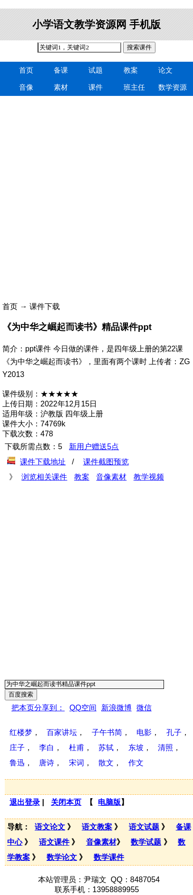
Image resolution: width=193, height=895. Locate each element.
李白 (46, 748)
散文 (106, 763)
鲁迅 (17, 763)
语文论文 (50, 827)
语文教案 (97, 827)
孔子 (174, 732)
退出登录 (25, 802)
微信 (144, 708)
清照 (165, 748)
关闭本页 (66, 802)
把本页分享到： (38, 708)
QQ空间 (82, 708)
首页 (26, 70)
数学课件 (109, 857)
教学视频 (149, 477)
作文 (136, 763)
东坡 (136, 748)
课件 (95, 87)
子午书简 (107, 732)
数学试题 (146, 842)
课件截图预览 (106, 462)
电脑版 (109, 802)
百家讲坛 (62, 732)
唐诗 (46, 763)
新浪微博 (116, 708)
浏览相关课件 (44, 477)
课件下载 (44, 306)
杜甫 (76, 748)
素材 (61, 87)
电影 (144, 732)
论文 (165, 70)
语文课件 (54, 842)
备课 (61, 70)
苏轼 (106, 748)
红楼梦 (21, 732)
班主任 (134, 87)
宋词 (76, 763)
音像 (26, 87)
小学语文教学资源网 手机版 (96, 24)
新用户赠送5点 (94, 447)
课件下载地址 (43, 462)
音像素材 (111, 477)
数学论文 (62, 857)
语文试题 (144, 827)
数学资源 (172, 87)
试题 (95, 70)
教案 (131, 70)
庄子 (17, 748)
